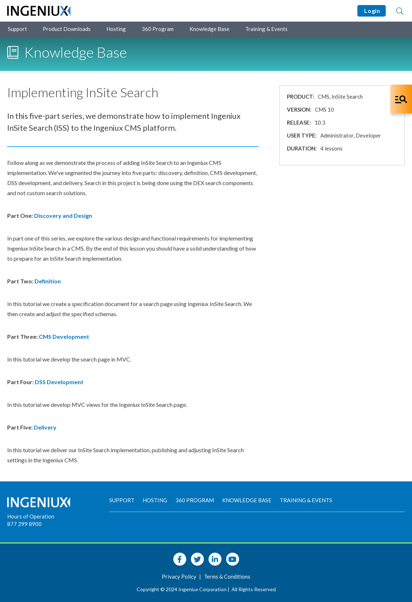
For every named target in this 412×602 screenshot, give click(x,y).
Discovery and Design (63, 215)
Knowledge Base (209, 29)
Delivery (46, 427)
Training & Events (266, 29)
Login (371, 10)
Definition (48, 281)
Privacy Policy (179, 576)
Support (17, 29)
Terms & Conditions (227, 576)
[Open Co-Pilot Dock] (401, 99)
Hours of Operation (30, 516)
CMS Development (64, 336)
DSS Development (59, 381)
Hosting (116, 29)
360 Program (158, 29)
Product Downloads (67, 29)
